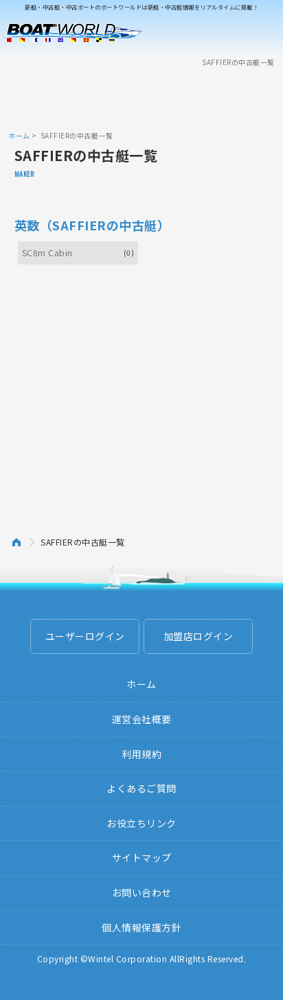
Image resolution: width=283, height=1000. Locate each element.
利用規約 (141, 754)
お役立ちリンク (141, 823)
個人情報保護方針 (141, 927)
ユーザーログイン (85, 636)
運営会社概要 (142, 719)
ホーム (19, 135)
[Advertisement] (141, 98)
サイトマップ (142, 857)
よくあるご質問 (141, 788)
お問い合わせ (142, 892)
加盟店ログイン (198, 636)
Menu (264, 33)
